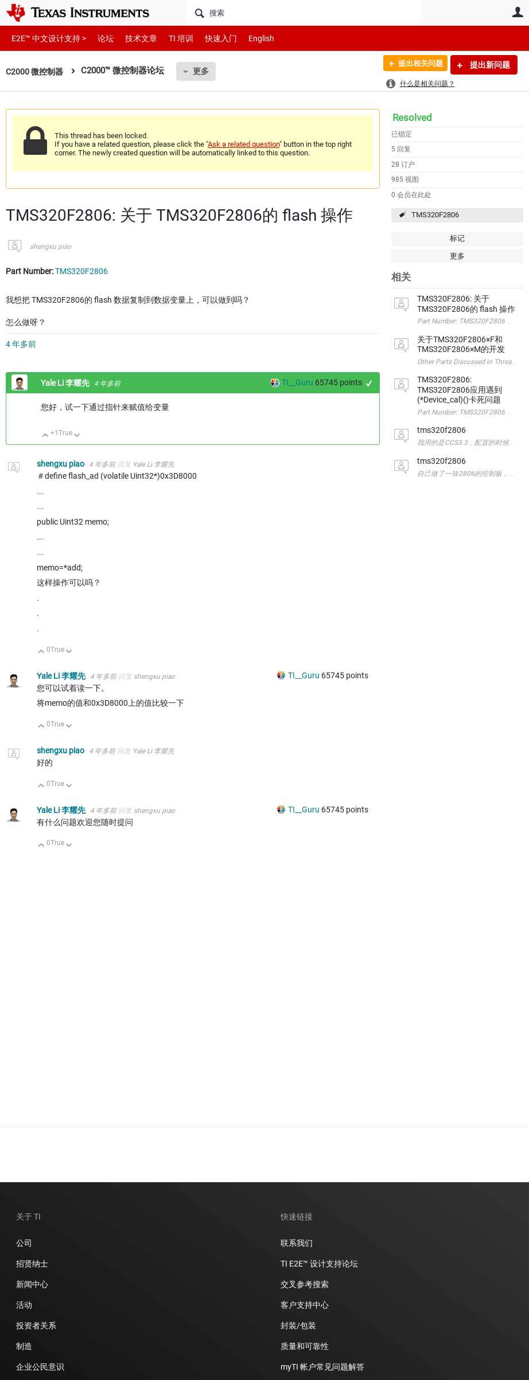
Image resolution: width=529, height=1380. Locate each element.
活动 (24, 1304)
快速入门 (209, 38)
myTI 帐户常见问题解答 (322, 1366)
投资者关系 (36, 1325)
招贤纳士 (32, 1263)
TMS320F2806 (435, 214)
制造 (24, 1346)
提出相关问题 (416, 64)
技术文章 (133, 38)
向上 (45, 436)
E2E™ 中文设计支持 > (45, 38)
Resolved (412, 117)
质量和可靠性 (305, 1346)
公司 (24, 1243)
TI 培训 (171, 38)
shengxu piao (50, 247)
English (247, 38)
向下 (77, 436)
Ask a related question (243, 144)
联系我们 (297, 1243)
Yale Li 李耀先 (66, 383)
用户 (517, 12)
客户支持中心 (305, 1304)
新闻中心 (32, 1284)
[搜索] (303, 12)
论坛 (99, 38)
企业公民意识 (40, 1366)
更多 (204, 71)
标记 (457, 238)
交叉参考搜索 (305, 1284)
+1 (369, 383)
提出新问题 (489, 64)
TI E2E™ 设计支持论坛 (319, 1263)
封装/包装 (298, 1325)
